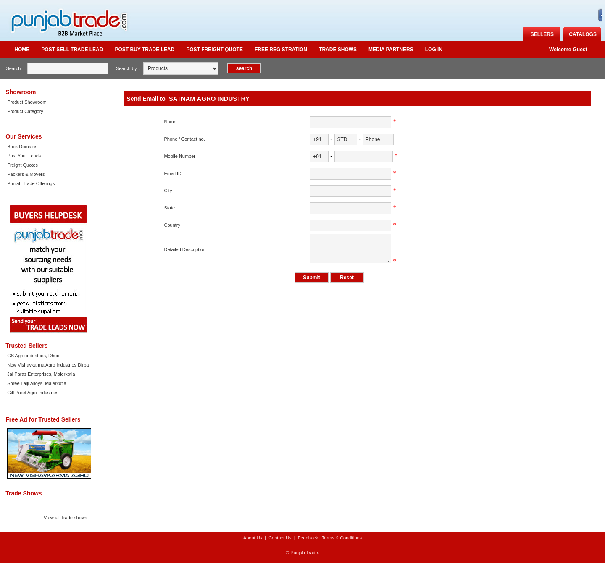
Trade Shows (338, 49)
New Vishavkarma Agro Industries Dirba (48, 364)
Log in (433, 49)
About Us (252, 537)
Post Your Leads (24, 155)
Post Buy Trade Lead (144, 49)
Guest (580, 49)
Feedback (308, 537)
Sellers (542, 34)
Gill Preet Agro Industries (32, 392)
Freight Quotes (22, 165)
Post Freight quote (214, 49)
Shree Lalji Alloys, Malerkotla (36, 383)
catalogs (583, 34)
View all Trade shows (65, 517)
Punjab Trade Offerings (31, 183)
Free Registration (281, 49)
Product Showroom (27, 102)
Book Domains (22, 146)
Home (21, 49)
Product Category (25, 111)
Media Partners (390, 49)
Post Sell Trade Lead (72, 49)
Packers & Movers (26, 174)
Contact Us (279, 537)
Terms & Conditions (342, 537)
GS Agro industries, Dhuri (33, 355)
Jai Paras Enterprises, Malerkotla (41, 374)
